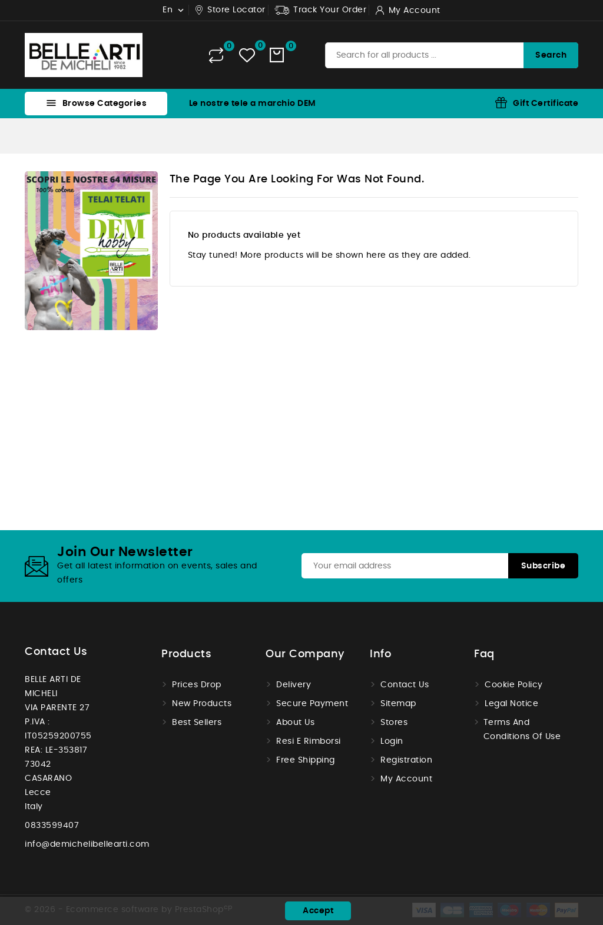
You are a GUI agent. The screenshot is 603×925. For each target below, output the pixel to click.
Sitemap (398, 704)
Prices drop (196, 685)
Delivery (293, 685)
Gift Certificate (545, 103)
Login (391, 741)
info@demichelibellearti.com (87, 844)
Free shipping (305, 760)
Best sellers (196, 722)
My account (406, 779)
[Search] (451, 55)
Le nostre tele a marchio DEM (252, 103)
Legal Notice (511, 704)
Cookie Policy (514, 685)
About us (295, 722)
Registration (406, 760)
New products (201, 704)
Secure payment (312, 704)
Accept (318, 911)
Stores (393, 722)
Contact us (56, 652)
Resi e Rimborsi (308, 741)
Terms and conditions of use (522, 729)
